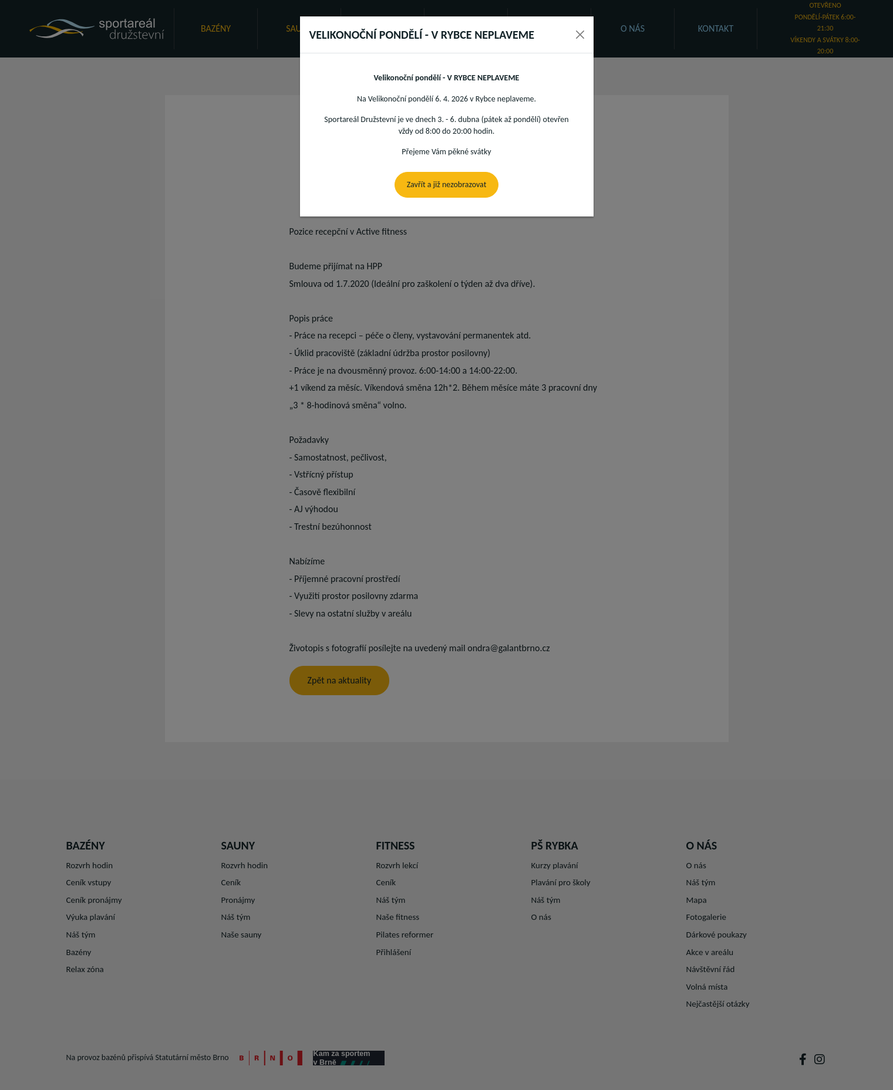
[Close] (580, 34)
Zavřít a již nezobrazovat (447, 184)
